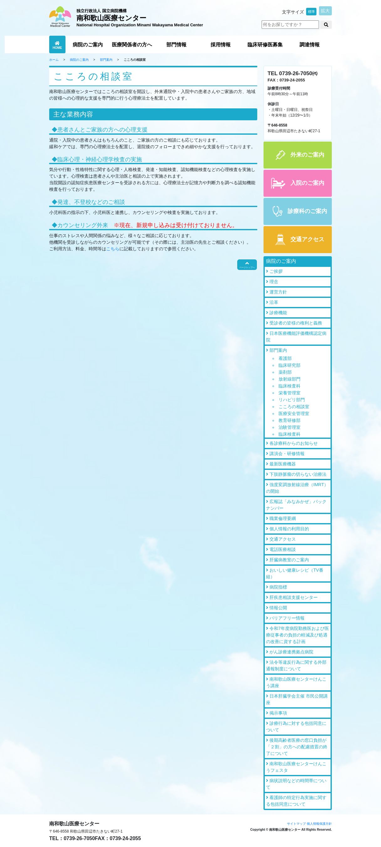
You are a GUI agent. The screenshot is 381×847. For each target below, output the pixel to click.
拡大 (325, 10)
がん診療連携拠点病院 (291, 651)
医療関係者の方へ (132, 44)
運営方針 (278, 291)
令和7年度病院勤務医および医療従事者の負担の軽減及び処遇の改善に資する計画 (297, 635)
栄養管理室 (289, 392)
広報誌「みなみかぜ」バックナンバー (296, 505)
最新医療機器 (282, 463)
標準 (311, 11)
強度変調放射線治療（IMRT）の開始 (297, 488)
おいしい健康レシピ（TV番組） (294, 573)
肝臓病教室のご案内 (289, 559)
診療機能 (278, 312)
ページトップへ (247, 264)
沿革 (273, 302)
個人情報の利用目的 (289, 528)
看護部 (285, 358)
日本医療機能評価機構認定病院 (296, 336)
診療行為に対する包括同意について (296, 726)
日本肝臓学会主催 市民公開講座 (297, 699)
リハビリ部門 (292, 399)
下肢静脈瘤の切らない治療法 (297, 474)
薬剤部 (285, 372)
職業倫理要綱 (282, 518)
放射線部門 (289, 379)
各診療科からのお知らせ (293, 443)
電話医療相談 (282, 549)
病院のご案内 (88, 44)
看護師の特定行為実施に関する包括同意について (296, 801)
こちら (112, 248)
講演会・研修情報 (287, 453)
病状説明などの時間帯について (296, 784)
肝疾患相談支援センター (293, 597)
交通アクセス (282, 539)
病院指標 (278, 587)
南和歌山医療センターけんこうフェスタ (296, 767)
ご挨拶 (276, 271)
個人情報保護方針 (319, 823)
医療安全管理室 (294, 413)
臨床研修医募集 (265, 44)
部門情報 (176, 44)
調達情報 (310, 44)
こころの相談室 (294, 406)
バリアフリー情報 (287, 618)
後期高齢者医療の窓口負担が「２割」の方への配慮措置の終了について (296, 747)
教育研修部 (289, 420)
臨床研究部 (289, 365)
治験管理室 (289, 427)
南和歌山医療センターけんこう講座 (296, 682)
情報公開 (278, 607)
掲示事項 (278, 712)
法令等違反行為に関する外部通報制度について (296, 665)
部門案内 (106, 59)
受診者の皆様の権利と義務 (295, 322)
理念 (273, 281)
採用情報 (221, 44)
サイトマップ (296, 823)
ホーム (54, 59)
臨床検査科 (289, 385)
